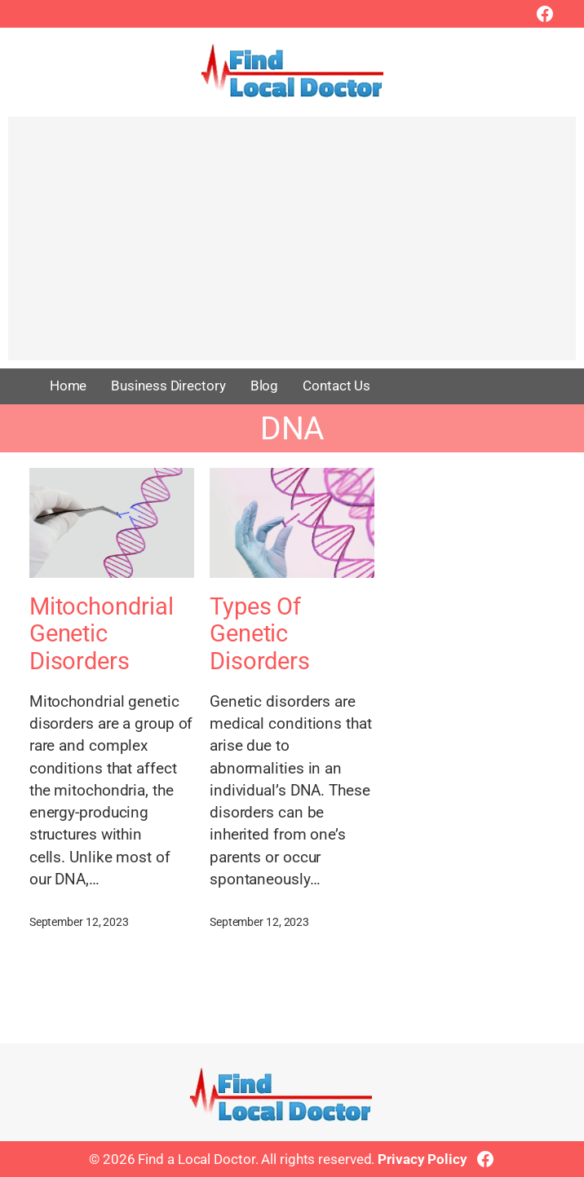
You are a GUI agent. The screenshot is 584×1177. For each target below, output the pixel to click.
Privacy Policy (422, 1159)
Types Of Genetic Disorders (260, 633)
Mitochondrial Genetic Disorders (101, 633)
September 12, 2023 (79, 921)
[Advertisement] (292, 246)
